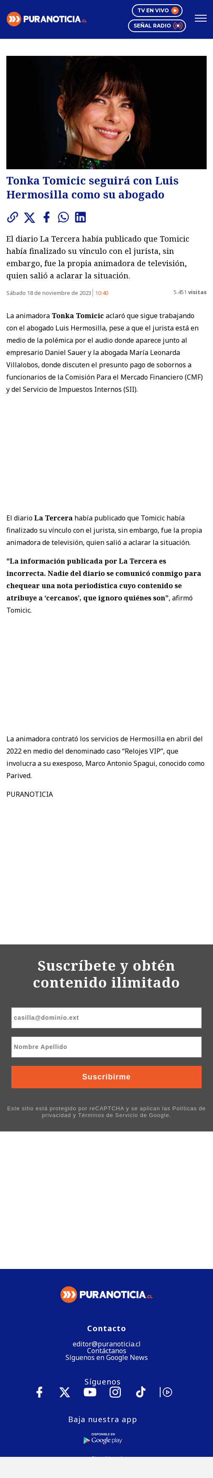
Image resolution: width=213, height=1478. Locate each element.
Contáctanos (106, 1217)
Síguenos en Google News (107, 1223)
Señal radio (157, 26)
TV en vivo (157, 10)
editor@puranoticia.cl (107, 1210)
